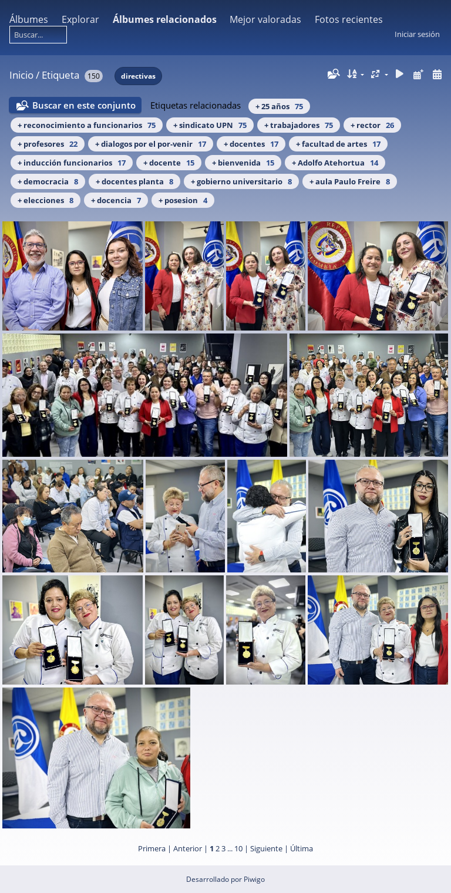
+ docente (168, 162)
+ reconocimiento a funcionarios (87, 125)
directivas (138, 76)
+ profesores (48, 144)
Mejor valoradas (265, 19)
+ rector (372, 125)
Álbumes (28, 19)
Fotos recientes (349, 19)
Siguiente (266, 848)
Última (301, 848)
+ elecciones (45, 200)
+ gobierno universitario (241, 181)
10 (238, 848)
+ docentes (251, 144)
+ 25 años (279, 106)
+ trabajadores (298, 125)
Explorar (80, 19)
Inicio (21, 75)
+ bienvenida (243, 162)
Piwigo (254, 879)
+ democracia (48, 181)
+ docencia (116, 200)
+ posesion (183, 200)
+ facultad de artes (338, 144)
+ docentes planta (134, 181)
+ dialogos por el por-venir (150, 144)
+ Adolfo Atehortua (335, 162)
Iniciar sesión (417, 34)
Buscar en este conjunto (84, 105)
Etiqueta (60, 75)
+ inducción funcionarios (72, 162)
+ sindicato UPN (210, 125)
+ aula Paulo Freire (349, 181)
